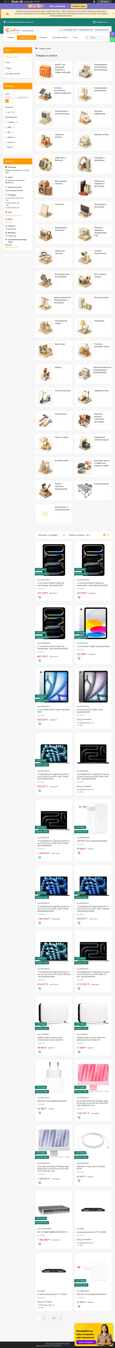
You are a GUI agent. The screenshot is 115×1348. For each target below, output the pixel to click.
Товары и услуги (25, 37)
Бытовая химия (61, 460)
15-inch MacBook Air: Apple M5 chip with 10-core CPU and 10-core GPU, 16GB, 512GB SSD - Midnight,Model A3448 (93, 909)
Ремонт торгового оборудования (61, 486)
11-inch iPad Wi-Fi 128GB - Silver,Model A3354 (93, 646)
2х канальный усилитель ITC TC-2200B (91, 1232)
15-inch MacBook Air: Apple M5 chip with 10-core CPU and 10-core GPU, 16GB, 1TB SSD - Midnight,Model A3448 (53, 909)
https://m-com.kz (11, 247)
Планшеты (59, 204)
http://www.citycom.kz (13, 215)
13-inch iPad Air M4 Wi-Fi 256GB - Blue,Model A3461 (53, 711)
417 (54, 1318)
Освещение (99, 321)
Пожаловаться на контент (70, 1346)
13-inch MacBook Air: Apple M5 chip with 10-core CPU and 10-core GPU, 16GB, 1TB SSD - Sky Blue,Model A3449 (53, 776)
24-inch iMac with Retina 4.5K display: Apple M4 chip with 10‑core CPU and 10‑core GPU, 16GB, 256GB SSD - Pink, (92, 1103)
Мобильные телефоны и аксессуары (99, 183)
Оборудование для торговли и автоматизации (100, 67)
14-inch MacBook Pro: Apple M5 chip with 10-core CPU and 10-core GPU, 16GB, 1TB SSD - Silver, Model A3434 (53, 843)
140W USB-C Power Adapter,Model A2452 (92, 841)
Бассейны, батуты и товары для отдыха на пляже (102, 463)
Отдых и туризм (61, 437)
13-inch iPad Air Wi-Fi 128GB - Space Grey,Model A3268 (90, 711)
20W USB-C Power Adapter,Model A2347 (52, 1101)
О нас (75, 37)
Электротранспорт (62, 391)
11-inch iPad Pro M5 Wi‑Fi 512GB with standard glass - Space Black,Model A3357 (52, 648)
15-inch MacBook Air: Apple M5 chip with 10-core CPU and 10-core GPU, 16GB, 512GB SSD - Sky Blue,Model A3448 (53, 974)
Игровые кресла (101, 484)
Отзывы (8, 68)
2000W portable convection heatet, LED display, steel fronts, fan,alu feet (91, 1039)
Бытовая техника (101, 297)
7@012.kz (8, 222)
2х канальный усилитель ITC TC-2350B (51, 1294)
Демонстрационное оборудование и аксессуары (62, 300)
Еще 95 (10, 147)
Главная (10, 37)
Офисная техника (101, 134)
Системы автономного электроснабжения (62, 90)
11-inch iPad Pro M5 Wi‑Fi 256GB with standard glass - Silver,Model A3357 (50, 584)
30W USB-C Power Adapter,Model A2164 (91, 1294)
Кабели (58, 367)
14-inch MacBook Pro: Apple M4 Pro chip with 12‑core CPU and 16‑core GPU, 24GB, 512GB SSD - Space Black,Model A (93, 776)
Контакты (43, 37)
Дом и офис (60, 344)
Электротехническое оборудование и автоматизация (102, 370)
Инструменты (61, 414)
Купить (39, 597)
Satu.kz (67, 1344)
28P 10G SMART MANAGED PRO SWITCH (52, 1232)
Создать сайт (28, 1)
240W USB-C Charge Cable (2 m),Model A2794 (91, 1168)
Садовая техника (101, 391)
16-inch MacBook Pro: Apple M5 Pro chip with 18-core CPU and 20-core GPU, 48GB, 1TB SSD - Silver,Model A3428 (93, 974)
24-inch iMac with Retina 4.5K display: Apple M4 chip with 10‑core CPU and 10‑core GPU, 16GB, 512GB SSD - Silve (53, 1169)
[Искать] (87, 37)
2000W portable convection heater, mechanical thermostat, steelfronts (50, 1039)
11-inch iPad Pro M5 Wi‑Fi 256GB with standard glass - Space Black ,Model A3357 (92, 584)
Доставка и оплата (60, 37)
